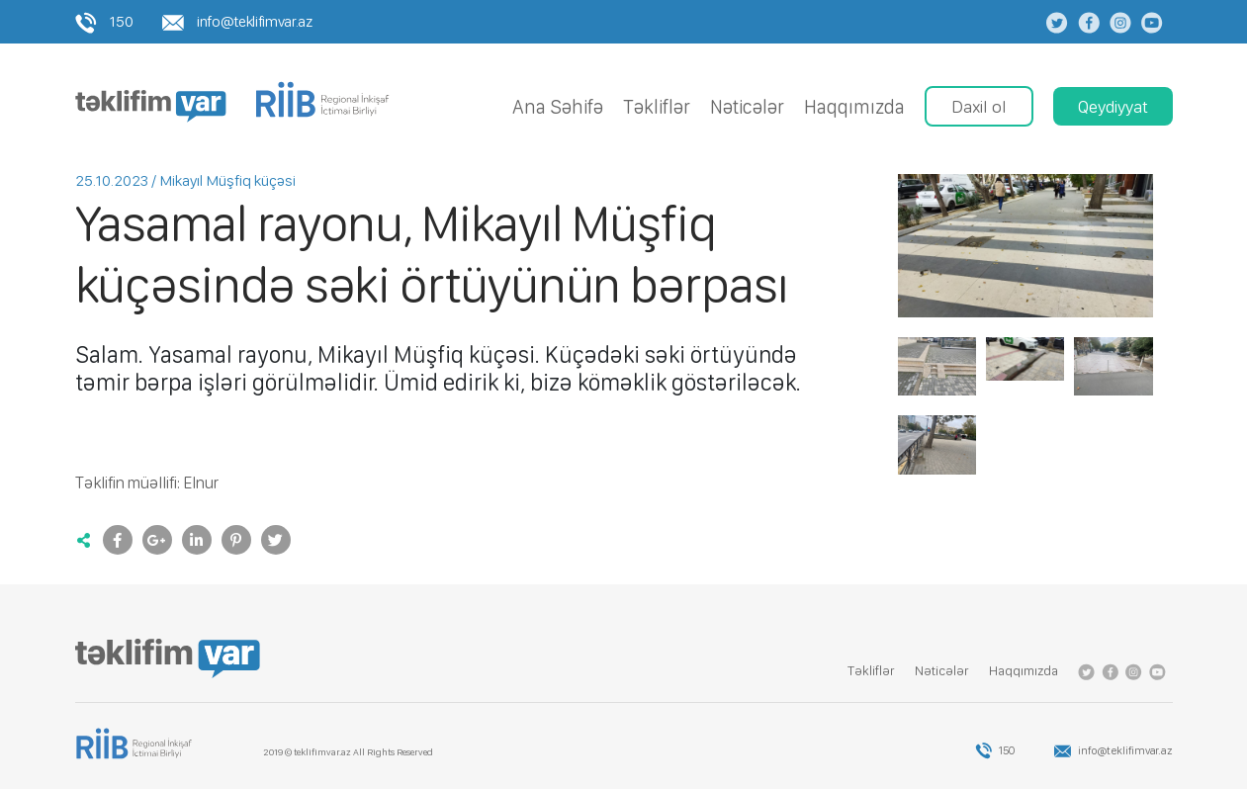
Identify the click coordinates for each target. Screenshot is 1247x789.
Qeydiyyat (1113, 106)
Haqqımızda (854, 107)
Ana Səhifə (557, 107)
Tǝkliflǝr (656, 107)
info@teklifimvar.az (237, 21)
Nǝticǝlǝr (747, 107)
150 (104, 21)
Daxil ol (979, 106)
